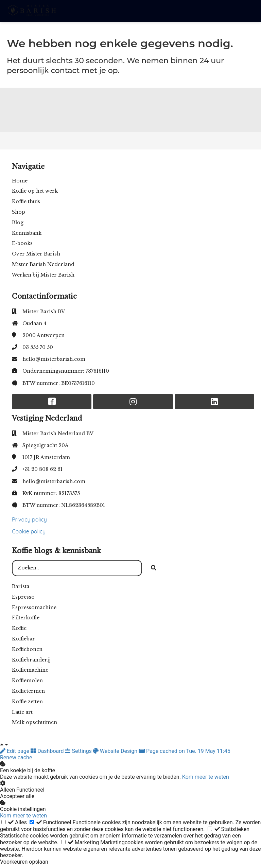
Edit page (15, 751)
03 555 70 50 (37, 347)
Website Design (116, 751)
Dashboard (48, 751)
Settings (79, 751)
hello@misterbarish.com (53, 359)
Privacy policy (29, 519)
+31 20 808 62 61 (42, 469)
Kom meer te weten (205, 777)
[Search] (153, 568)
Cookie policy (29, 531)
